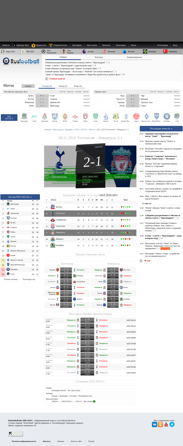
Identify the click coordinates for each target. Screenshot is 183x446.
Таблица (78, 92)
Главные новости (57, 79)
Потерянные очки (85, 396)
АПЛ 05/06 (131, 367)
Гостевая (73, 396)
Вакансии (60, 441)
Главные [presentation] (63, 57)
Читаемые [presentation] (98, 57)
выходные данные (74, 423)
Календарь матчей (59, 390)
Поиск (133, 45)
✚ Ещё (147, 261)
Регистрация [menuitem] (162, 45)
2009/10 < (56, 401)
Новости (70, 92)
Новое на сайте (76, 441)
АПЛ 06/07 (131, 355)
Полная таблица (10, 279)
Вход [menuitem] (175, 45)
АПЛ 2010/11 (97, 381)
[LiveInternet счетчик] (15, 435)
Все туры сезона (74, 390)
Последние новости (161, 128)
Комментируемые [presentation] (134, 57)
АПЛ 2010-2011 (90, 176)
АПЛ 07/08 (131, 343)
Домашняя (64, 396)
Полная (54, 396)
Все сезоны (89, 401)
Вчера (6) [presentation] (78, 86)
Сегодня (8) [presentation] (47, 86)
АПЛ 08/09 (131, 332)
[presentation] (25, 85)
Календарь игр (29, 279)
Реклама (91, 441)
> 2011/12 (78, 401)
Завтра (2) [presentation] (63, 86)
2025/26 (62, 92)
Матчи (85, 92)
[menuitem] (59, 45)
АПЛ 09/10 (131, 320)
